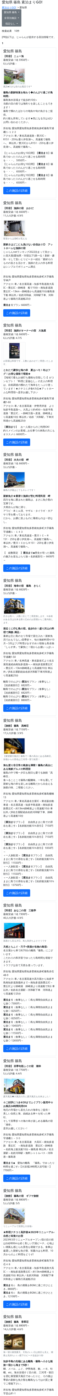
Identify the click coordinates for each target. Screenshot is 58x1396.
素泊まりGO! (9, 7)
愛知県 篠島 (10, 12)
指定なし (10, 23)
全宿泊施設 (10, 18)
